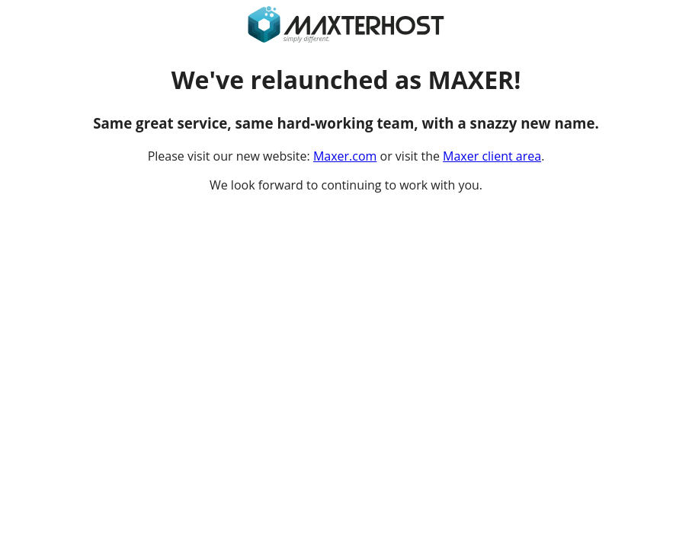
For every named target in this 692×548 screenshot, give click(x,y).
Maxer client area (492, 156)
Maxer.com (344, 156)
